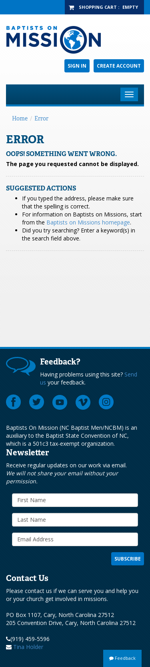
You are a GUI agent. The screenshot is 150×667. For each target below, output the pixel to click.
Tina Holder (28, 647)
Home (20, 118)
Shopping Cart (98, 7)
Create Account (119, 65)
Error (41, 118)
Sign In (77, 65)
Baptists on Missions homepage (88, 222)
